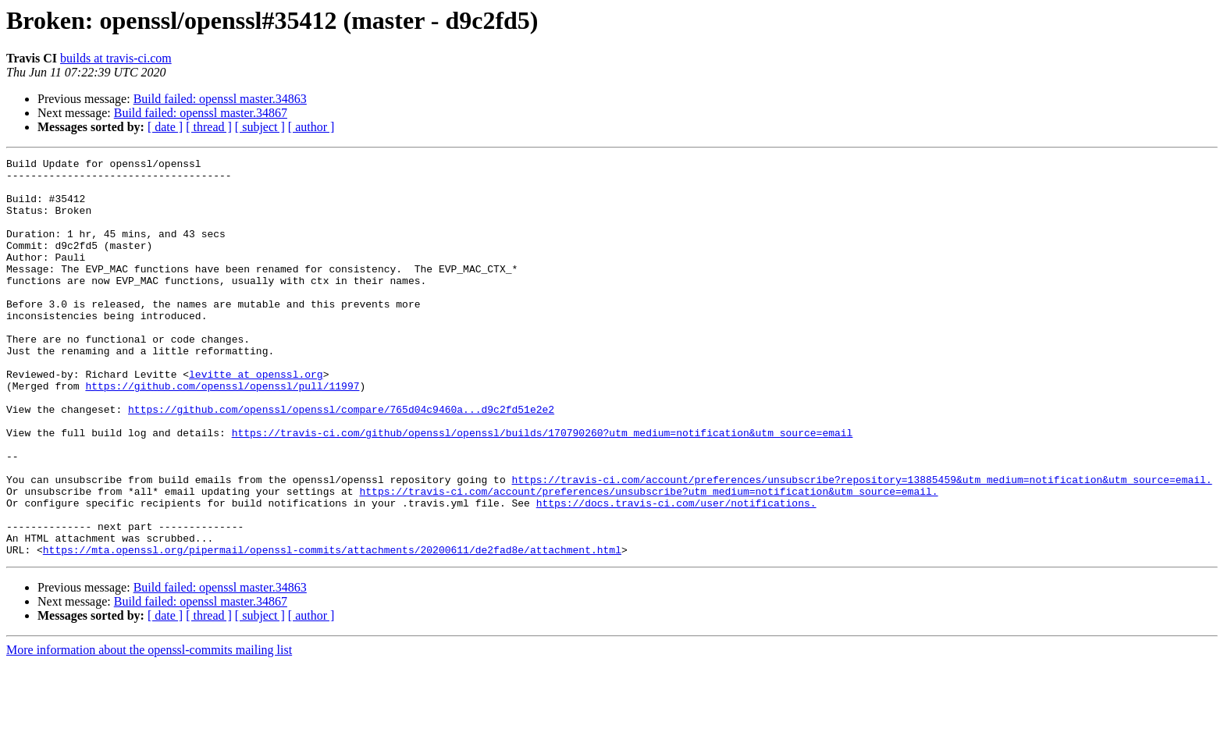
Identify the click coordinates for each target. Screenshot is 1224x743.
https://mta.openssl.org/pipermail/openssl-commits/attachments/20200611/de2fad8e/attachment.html (332, 629)
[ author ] (311, 126)
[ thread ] (209, 126)
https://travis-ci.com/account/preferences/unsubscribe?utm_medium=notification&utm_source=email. (648, 559)
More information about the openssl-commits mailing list (149, 729)
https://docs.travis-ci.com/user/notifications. (676, 573)
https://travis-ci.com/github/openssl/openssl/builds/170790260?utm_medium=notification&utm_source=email (542, 489)
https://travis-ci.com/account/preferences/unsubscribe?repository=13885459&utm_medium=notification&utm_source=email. (861, 545)
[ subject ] (260, 126)
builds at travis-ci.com (116, 58)
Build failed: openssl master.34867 (200, 112)
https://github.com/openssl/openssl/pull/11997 (222, 432)
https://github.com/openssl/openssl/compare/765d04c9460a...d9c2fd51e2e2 (341, 460)
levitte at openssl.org (256, 418)
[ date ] (165, 126)
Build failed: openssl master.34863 (220, 98)
